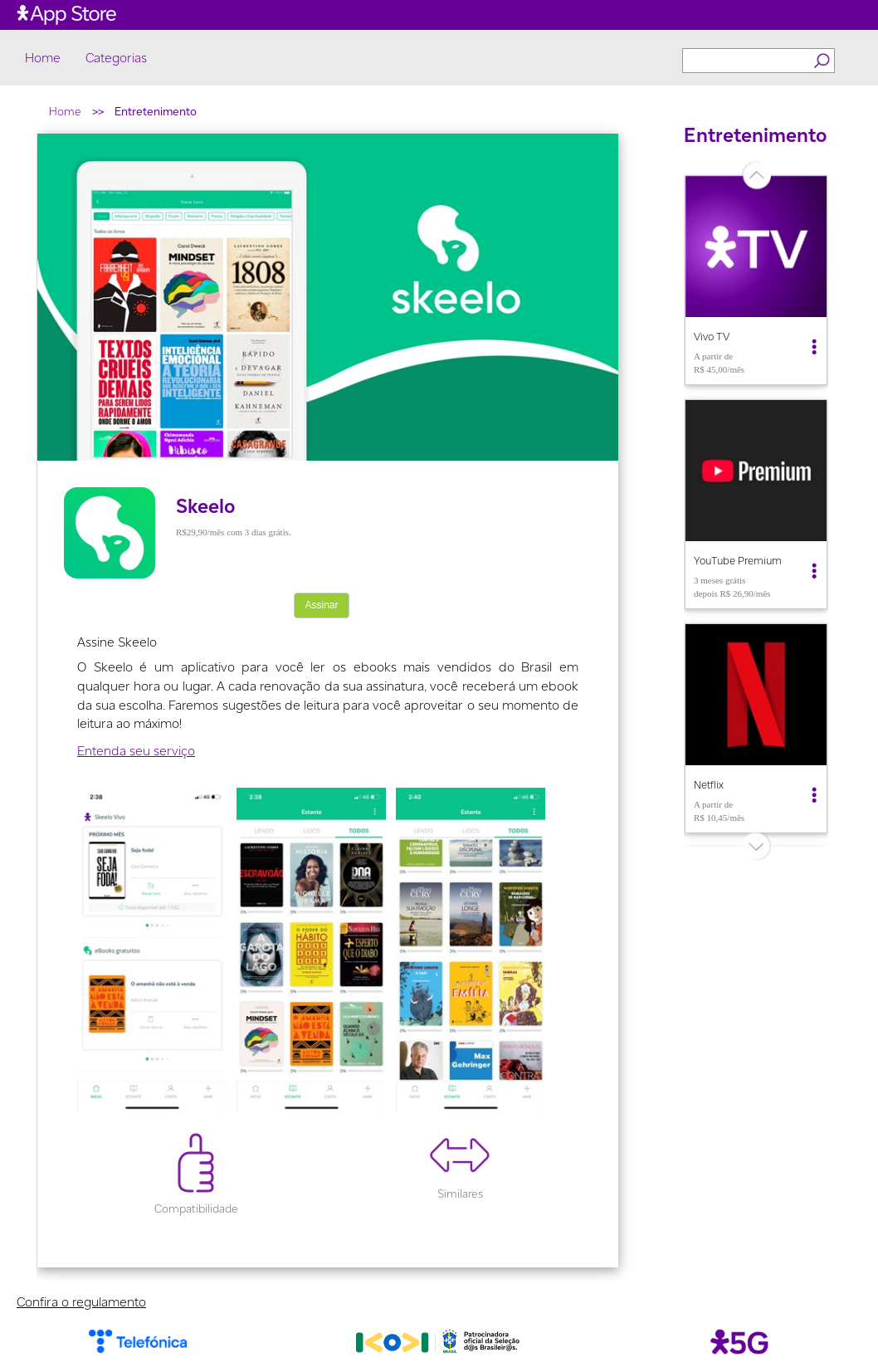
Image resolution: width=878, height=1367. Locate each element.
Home (43, 58)
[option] (756, 280)
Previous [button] (671, 510)
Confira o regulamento (81, 1302)
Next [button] (840, 510)
